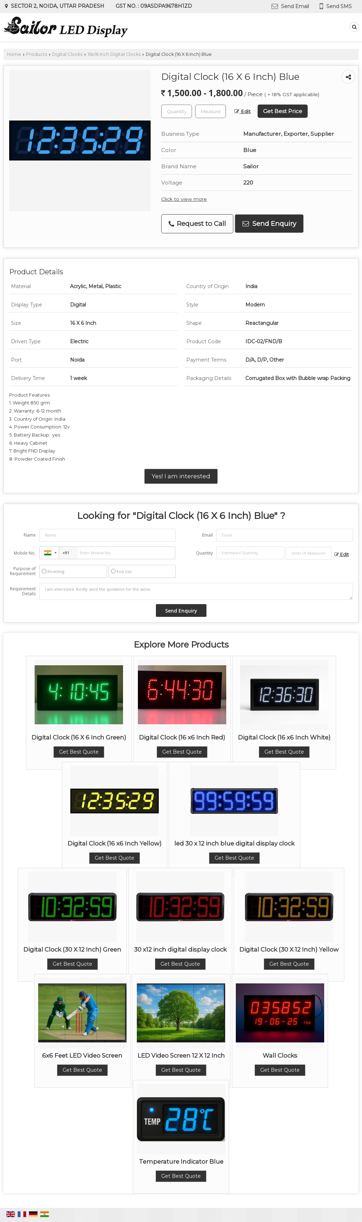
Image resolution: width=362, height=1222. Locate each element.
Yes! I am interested (181, 476)
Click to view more (184, 199)
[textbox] (210, 111)
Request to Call (197, 224)
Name (30, 535)
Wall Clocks (280, 1055)
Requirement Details (23, 591)
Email (207, 535)
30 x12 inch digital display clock (180, 949)
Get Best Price (282, 111)
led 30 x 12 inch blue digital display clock (234, 843)
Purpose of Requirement (23, 571)
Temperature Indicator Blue (181, 1161)
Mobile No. (25, 553)
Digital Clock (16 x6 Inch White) (284, 737)
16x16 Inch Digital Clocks (114, 54)
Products (36, 54)
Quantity (204, 553)
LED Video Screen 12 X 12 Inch (181, 1055)
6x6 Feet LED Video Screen (82, 1055)
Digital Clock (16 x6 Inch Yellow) (115, 843)
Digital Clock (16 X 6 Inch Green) (78, 737)
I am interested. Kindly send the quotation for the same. (196, 591)
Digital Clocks (67, 54)
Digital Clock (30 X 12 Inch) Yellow (289, 949)
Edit (242, 111)
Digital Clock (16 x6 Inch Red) (182, 737)
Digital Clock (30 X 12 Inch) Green (72, 949)
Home (14, 54)
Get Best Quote (79, 752)
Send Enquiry (269, 224)
